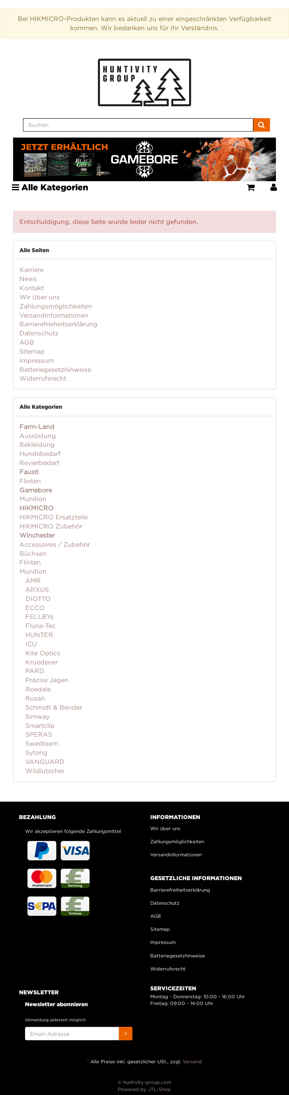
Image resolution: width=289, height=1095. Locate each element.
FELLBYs (38, 616)
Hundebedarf (40, 453)
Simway (36, 716)
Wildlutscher (44, 770)
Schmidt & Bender (52, 707)
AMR (32, 580)
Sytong (35, 752)
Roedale (37, 689)
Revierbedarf (39, 462)
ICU (30, 643)
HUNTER (38, 634)
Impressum (36, 360)
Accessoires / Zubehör (54, 544)
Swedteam (40, 743)
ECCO (34, 607)
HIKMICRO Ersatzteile (53, 517)
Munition (32, 498)
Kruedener (40, 662)
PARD (33, 670)
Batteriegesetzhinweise (55, 369)
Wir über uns (39, 297)
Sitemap (32, 351)
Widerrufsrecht (42, 378)
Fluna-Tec (39, 625)
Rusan (34, 698)
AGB (26, 342)
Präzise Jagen (46, 679)
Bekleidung (37, 444)
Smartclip (39, 725)
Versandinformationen (53, 315)
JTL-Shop (159, 1089)
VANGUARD (44, 761)
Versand (192, 1061)
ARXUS (36, 589)
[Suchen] (138, 125)
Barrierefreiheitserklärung (58, 323)
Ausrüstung (37, 435)
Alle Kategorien (50, 187)
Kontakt (31, 287)
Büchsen (32, 553)
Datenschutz (39, 333)
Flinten (30, 480)
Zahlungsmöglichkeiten (55, 306)
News (28, 278)
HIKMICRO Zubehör (50, 526)
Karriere (31, 269)
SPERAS (37, 734)
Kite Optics (41, 653)
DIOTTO (37, 598)
